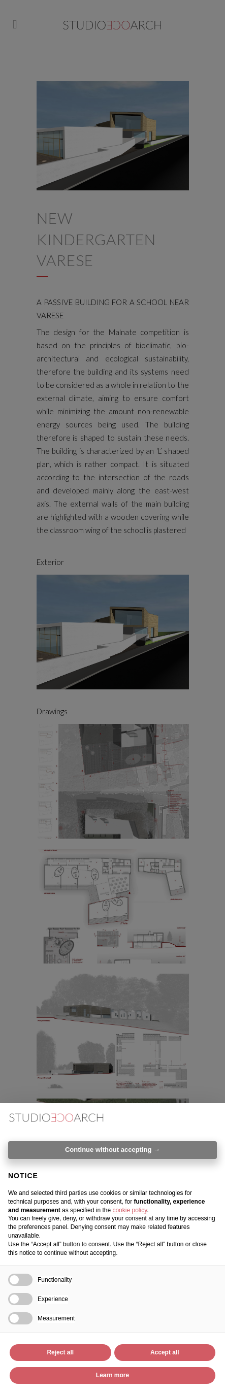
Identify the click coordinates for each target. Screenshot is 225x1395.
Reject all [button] (60, 1352)
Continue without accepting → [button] (112, 1149)
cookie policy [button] (129, 1210)
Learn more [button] (112, 1375)
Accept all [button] (164, 1352)
